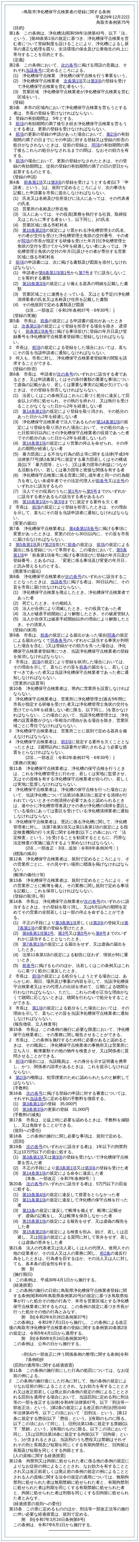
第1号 (73, 491)
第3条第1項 (66, 922)
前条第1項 (33, 182)
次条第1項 (73, 81)
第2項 (111, 134)
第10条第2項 (34, 230)
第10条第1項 (34, 501)
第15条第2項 (34, 1231)
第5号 (92, 491)
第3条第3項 (33, 1109)
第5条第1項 (26, 544)
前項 (20, 123)
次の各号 (69, 65)
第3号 (63, 933)
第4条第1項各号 (84, 528)
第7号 (84, 272)
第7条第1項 (33, 944)
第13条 (28, 1210)
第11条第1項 (34, 1200)
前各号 (102, 480)
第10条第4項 (34, 1194)
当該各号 (34, 70)
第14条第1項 (34, 411)
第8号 (101, 933)
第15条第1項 (34, 1221)
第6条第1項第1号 (54, 272)
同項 (96, 145)
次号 (120, 480)
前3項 (66, 741)
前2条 (105, 1253)
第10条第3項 (34, 283)
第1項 (37, 1008)
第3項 (96, 81)
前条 (44, 320)
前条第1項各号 (39, 331)
